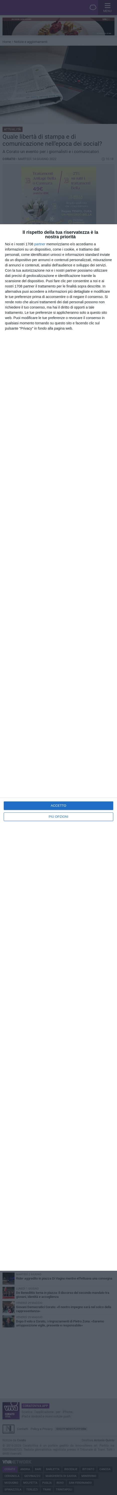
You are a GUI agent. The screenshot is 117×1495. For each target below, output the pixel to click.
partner (39, 244)
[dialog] (58, 747)
